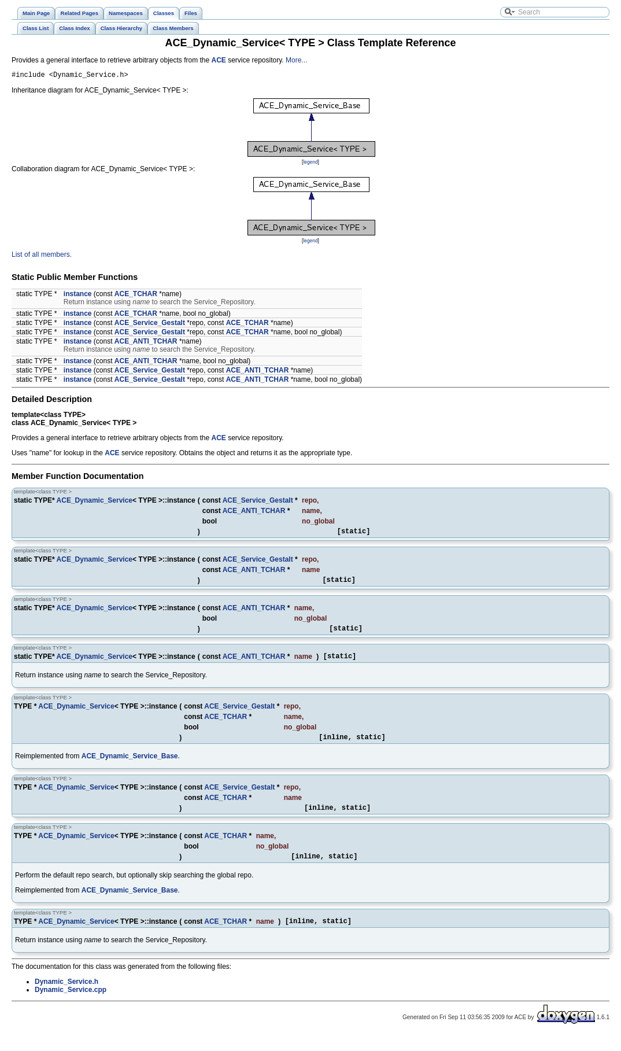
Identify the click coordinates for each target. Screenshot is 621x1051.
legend (310, 164)
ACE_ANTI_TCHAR (146, 343)
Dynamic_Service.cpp (70, 1005)
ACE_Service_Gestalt (149, 324)
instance (78, 296)
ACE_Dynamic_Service (94, 502)
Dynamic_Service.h (66, 997)
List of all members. (42, 256)
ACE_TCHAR (135, 296)
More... (296, 60)
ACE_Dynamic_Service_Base (130, 766)
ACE (219, 60)
